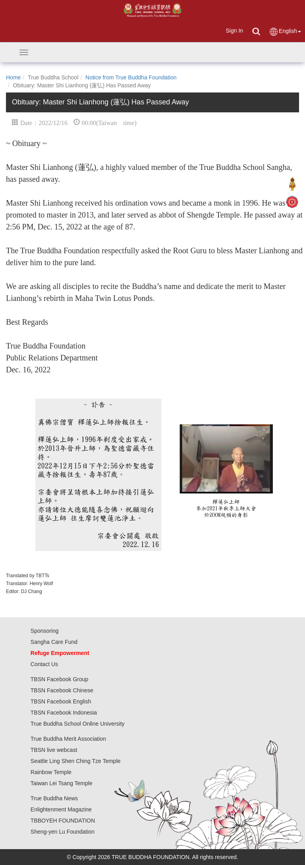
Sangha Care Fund (54, 642)
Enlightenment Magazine (61, 809)
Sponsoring (45, 631)
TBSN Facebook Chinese (62, 690)
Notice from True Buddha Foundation (131, 77)
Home (13, 77)
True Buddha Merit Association (68, 739)
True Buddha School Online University (78, 724)
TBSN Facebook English (61, 701)
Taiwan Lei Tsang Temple (62, 783)
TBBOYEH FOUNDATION (63, 820)
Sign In (234, 30)
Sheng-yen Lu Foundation (63, 831)
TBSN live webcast (54, 750)
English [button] (285, 32)
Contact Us (44, 664)
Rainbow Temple (51, 772)
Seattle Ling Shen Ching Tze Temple (76, 761)
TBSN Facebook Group (60, 679)
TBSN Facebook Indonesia (64, 712)
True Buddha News (54, 798)
